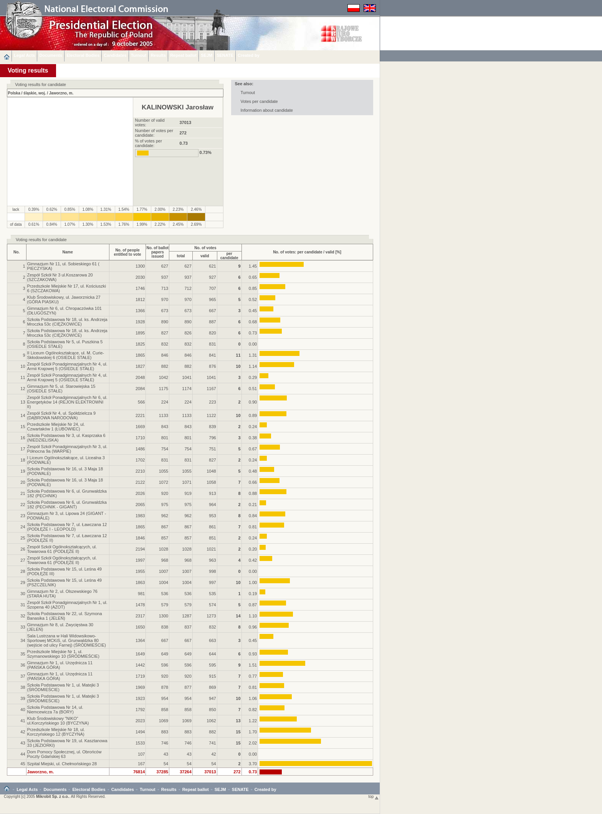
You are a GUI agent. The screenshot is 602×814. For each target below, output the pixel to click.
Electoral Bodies (82, 55)
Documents (50, 55)
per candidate (229, 255)
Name (67, 252)
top (374, 796)
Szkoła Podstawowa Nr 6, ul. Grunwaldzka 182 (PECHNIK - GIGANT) (67, 504)
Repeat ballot (183, 55)
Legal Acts (24, 55)
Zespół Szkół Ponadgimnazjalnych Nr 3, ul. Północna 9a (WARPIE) (67, 448)
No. (16, 252)
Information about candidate (267, 110)
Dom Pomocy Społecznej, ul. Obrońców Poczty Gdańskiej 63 (64, 754)
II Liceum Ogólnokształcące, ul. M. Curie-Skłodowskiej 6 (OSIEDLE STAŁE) (65, 355)
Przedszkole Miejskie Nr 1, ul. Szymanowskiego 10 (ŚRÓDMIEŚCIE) (63, 653)
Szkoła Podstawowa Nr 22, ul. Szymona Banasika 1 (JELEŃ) (64, 615)
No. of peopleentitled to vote (127, 252)
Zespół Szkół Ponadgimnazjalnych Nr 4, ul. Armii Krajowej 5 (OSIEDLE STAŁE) (67, 366)
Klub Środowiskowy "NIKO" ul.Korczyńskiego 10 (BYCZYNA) (58, 720)
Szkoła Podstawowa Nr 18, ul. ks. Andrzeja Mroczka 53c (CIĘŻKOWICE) (67, 321)
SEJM (206, 55)
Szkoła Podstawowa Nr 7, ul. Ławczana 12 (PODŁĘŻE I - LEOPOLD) (67, 526)
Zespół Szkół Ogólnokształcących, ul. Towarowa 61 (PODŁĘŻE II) (62, 549)
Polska (14, 93)
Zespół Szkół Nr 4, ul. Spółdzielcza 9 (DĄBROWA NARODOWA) (61, 415)
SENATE (225, 55)
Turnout (139, 55)
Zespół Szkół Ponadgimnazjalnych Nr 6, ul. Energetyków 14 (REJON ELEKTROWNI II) (67, 402)
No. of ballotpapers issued (157, 252)
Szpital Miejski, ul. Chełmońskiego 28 (62, 763)
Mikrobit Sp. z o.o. (52, 796)
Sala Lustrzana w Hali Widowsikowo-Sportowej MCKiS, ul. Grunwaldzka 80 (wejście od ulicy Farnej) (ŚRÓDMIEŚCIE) (66, 640)
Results (158, 55)
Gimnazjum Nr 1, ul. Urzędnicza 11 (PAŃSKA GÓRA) (60, 665)
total (181, 256)
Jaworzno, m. (61, 93)
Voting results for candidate (41, 239)
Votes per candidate (259, 101)
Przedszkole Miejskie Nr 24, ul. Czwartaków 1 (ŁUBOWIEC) (56, 426)
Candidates (115, 55)
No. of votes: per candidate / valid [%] (307, 252)
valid (204, 256)
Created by (249, 55)
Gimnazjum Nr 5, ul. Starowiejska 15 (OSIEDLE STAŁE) (61, 388)
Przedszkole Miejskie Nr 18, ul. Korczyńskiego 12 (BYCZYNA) (56, 731)
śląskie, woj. (34, 93)
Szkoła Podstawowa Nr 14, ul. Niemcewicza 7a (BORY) (55, 709)
